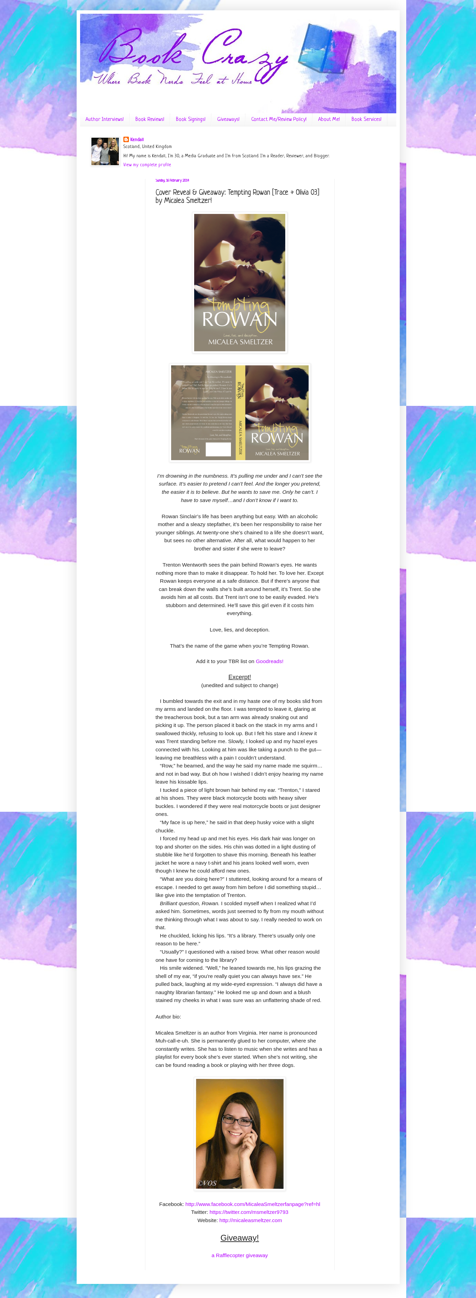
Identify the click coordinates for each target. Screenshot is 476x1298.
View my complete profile (147, 165)
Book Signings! (191, 120)
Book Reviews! (149, 120)
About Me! (329, 120)
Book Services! (366, 120)
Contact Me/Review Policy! (279, 120)
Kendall (137, 140)
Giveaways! (228, 120)
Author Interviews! (105, 120)
